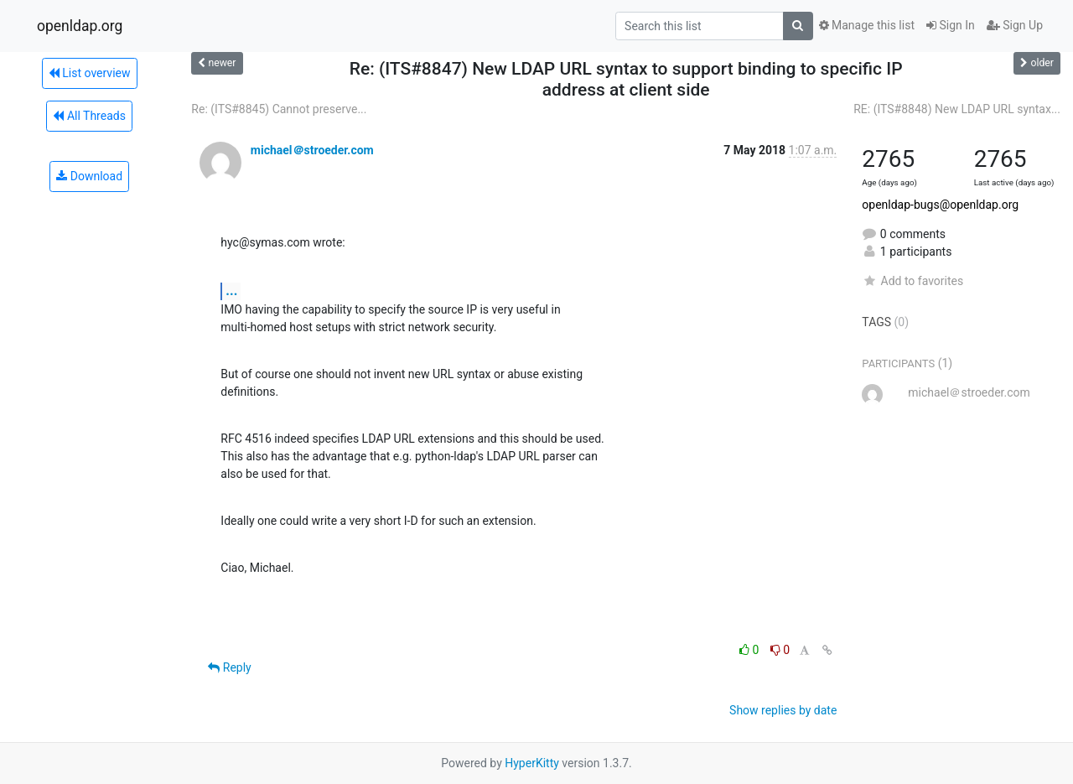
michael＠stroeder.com (312, 150)
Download (89, 176)
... (231, 291)
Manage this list (867, 25)
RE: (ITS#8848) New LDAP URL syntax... (956, 109)
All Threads (89, 115)
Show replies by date (783, 710)
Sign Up (1015, 25)
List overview (90, 73)
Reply (229, 667)
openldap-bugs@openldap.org (940, 204)
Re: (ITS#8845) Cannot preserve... (278, 109)
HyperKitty (532, 763)
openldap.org (79, 26)
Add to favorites (912, 281)
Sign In (950, 25)
